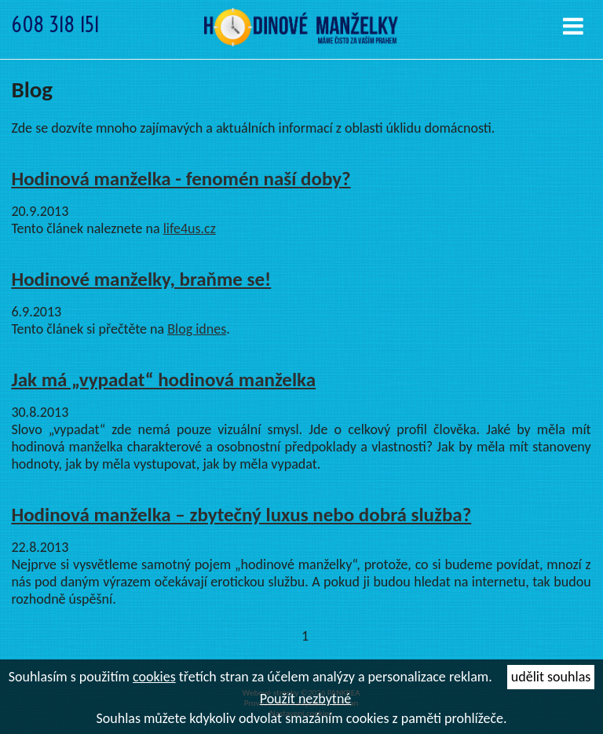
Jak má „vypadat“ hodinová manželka (163, 379)
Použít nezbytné (306, 698)
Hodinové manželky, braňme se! (141, 279)
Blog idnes (196, 329)
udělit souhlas (550, 676)
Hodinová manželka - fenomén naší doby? (180, 178)
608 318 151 (55, 25)
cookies (154, 676)
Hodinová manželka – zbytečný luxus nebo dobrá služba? (241, 514)
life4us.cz (189, 228)
